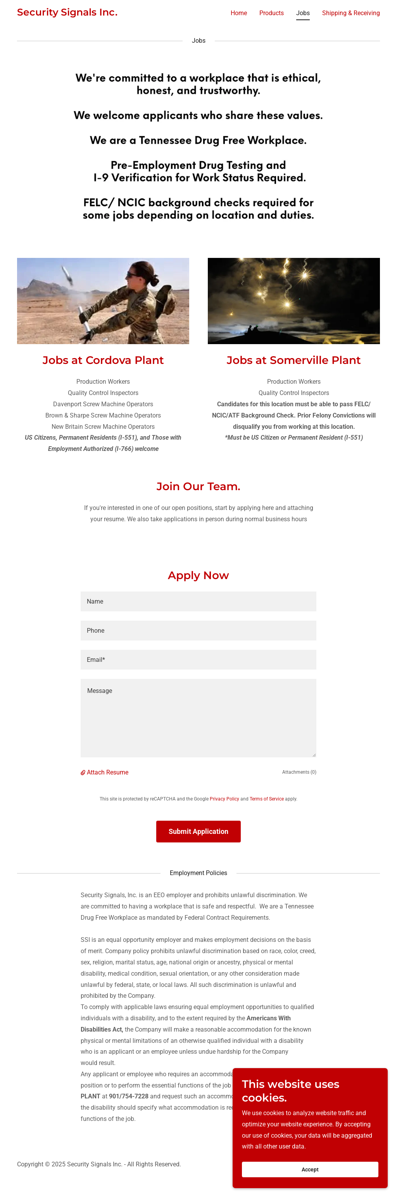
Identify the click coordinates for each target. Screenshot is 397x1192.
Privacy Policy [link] (224, 799)
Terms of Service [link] (267, 799)
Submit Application (198, 831)
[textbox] (198, 601)
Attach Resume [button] (107, 772)
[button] (84, 772)
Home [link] (239, 13)
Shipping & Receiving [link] (351, 13)
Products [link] (271, 13)
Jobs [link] (303, 13)
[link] (67, 13)
